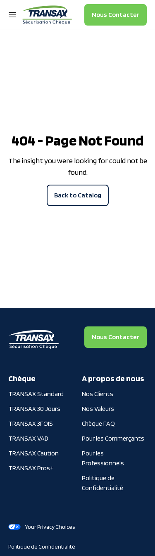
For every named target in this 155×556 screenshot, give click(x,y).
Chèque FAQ (98, 423)
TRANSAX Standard (36, 394)
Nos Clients (97, 394)
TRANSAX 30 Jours (34, 409)
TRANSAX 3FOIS (30, 423)
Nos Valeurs (98, 409)
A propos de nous (113, 378)
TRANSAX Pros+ (31, 468)
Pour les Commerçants (113, 438)
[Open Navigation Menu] (12, 15)
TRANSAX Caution (33, 453)
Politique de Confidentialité (102, 483)
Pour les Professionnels (103, 458)
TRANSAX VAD (28, 438)
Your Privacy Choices (41, 527)
